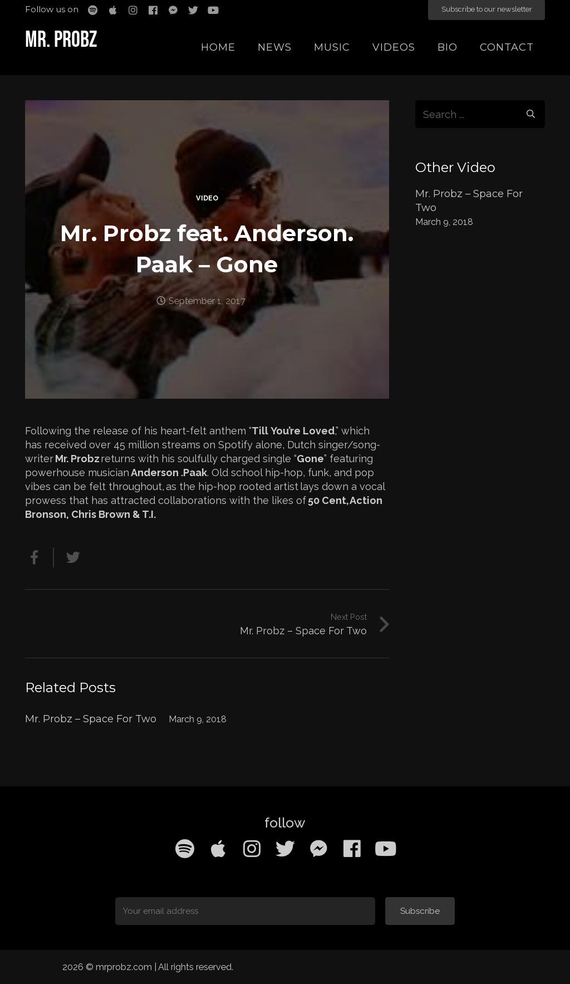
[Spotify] (185, 849)
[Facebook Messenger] (318, 849)
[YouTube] (385, 849)
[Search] (531, 114)
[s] (480, 114)
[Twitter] (285, 849)
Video (207, 198)
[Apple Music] (218, 849)
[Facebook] (352, 849)
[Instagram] (252, 849)
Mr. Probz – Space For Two (90, 719)
